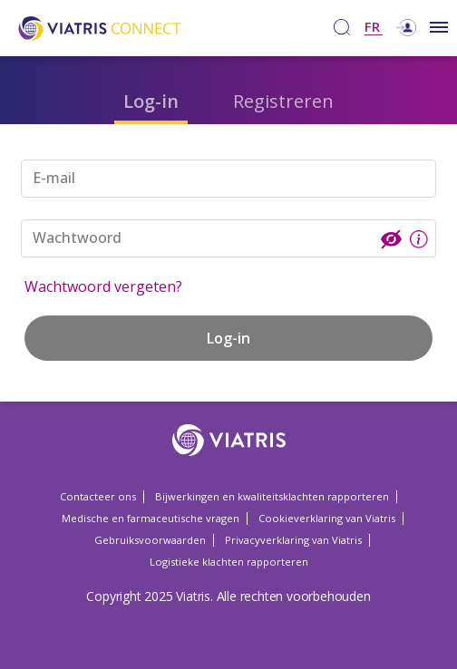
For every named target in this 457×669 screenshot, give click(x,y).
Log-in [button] (228, 338)
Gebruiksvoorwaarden (150, 540)
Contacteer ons (98, 496)
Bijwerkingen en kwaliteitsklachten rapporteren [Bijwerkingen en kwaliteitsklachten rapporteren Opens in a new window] (272, 496)
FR (372, 27)
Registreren (283, 101)
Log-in (151, 101)
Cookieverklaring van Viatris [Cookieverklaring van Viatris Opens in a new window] (326, 518)
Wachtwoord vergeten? (103, 286)
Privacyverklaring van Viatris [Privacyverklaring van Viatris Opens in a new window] (293, 540)
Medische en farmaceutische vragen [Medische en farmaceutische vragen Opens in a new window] (150, 518)
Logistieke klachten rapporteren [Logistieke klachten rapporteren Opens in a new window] (229, 561)
